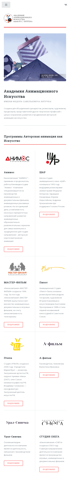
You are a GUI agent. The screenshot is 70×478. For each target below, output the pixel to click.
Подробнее (13, 249)
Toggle (6, 5)
